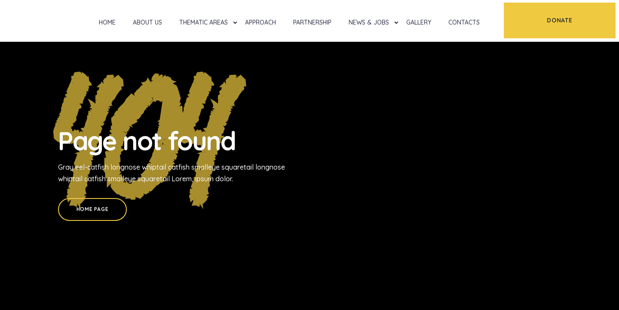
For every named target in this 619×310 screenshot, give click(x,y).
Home (107, 22)
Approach (260, 22)
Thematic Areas (203, 22)
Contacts (464, 22)
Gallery (418, 22)
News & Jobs (369, 22)
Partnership (312, 22)
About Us (147, 22)
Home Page (92, 209)
